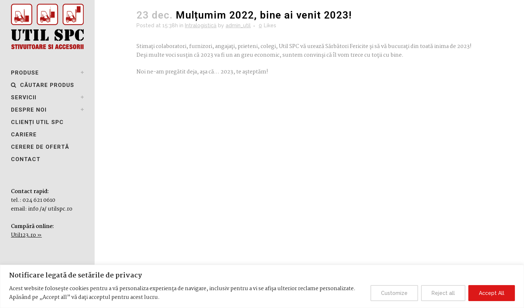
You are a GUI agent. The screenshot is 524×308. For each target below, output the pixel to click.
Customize (394, 293)
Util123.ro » (26, 235)
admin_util (238, 25)
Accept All (491, 293)
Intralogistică (201, 25)
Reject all (443, 293)
